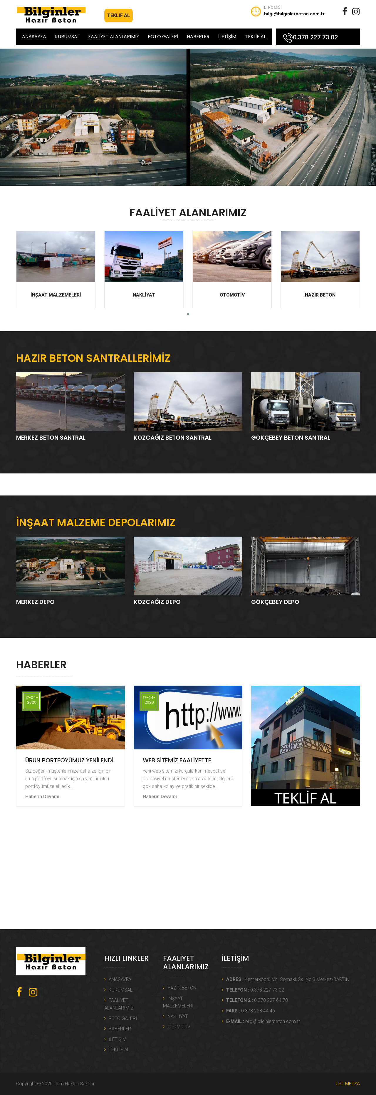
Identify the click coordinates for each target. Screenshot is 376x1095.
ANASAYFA (34, 36)
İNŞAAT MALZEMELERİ (55, 264)
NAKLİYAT (144, 264)
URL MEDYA (348, 1083)
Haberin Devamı (42, 796)
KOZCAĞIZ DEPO (157, 602)
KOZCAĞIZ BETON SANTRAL (173, 437)
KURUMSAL (67, 36)
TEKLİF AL (118, 15)
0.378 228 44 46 (250, 1011)
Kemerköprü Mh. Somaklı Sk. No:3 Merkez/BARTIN (287, 979)
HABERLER (198, 36)
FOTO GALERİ (163, 36)
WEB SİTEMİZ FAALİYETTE (177, 760)
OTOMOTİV (232, 264)
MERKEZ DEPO (35, 602)
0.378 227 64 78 (257, 1000)
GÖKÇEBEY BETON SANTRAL (290, 437)
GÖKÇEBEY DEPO (275, 602)
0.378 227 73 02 (315, 37)
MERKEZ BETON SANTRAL (50, 437)
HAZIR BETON (320, 264)
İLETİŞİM (227, 36)
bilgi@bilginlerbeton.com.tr (294, 14)
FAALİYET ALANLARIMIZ (113, 36)
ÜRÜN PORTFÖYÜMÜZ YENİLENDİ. (70, 760)
